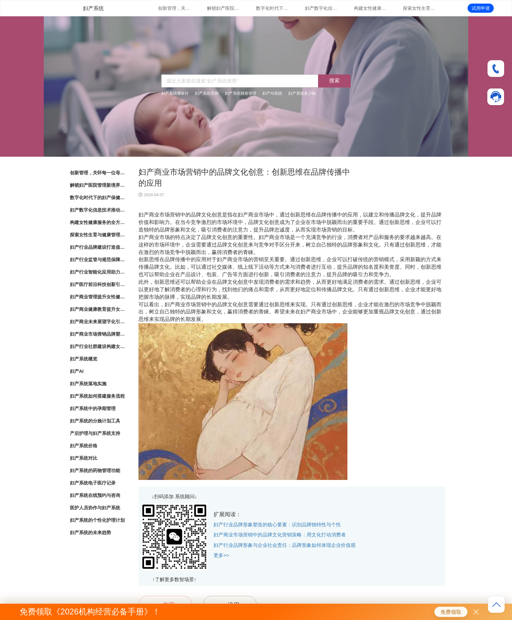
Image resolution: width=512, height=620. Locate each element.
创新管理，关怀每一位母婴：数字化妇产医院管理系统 (174, 8)
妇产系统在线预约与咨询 (95, 495)
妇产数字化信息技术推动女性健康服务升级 (321, 8)
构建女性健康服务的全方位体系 (370, 8)
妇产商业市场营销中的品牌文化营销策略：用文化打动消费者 (280, 534)
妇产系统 (93, 8)
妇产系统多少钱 (302, 93)
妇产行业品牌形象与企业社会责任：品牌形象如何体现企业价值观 (285, 545)
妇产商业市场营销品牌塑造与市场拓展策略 (97, 334)
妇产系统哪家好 (175, 93)
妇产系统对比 (83, 458)
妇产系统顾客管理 (240, 93)
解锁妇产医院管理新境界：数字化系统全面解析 (223, 8)
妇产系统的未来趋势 (90, 532)
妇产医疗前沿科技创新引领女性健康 (97, 284)
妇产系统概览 (83, 358)
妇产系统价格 (83, 445)
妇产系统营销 (206, 93)
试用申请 (481, 8)
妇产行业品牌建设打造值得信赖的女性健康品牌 (97, 247)
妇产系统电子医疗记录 (93, 482)
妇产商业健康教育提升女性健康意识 (97, 309)
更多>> (221, 555)
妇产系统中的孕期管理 (93, 408)
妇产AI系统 (272, 93)
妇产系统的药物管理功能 (95, 470)
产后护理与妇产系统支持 (95, 433)
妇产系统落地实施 (88, 383)
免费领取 (450, 612)
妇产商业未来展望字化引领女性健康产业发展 (97, 321)
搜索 (334, 80)
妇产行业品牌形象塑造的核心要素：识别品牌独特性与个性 (277, 524)
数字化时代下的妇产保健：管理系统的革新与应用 (272, 8)
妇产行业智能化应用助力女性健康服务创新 (97, 272)
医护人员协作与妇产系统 (95, 507)
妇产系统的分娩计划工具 (95, 420)
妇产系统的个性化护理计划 (97, 520)
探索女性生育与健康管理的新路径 (419, 8)
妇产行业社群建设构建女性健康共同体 (97, 346)
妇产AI (77, 371)
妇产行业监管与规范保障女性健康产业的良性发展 (97, 259)
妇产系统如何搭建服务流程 (97, 396)
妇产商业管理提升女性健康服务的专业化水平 (97, 296)
